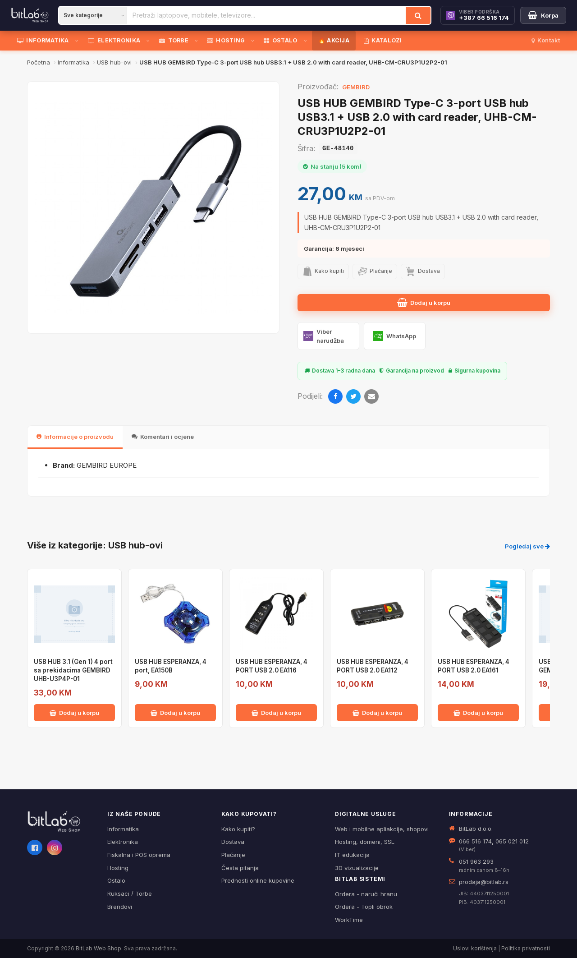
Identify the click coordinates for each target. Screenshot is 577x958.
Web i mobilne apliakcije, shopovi (382, 829)
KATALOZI (383, 40)
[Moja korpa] (543, 15)
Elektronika (122, 841)
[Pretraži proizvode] (266, 15)
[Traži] (418, 15)
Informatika (123, 829)
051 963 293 (476, 861)
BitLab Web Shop (98, 948)
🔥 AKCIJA (333, 40)
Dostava (232, 841)
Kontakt (545, 40)
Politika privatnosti (525, 948)
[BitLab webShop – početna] (61, 822)
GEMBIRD (356, 87)
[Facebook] (335, 396)
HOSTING (226, 40)
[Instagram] (54, 847)
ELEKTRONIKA (114, 40)
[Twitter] (353, 396)
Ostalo (116, 880)
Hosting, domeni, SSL (364, 841)
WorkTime (349, 919)
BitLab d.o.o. (476, 828)
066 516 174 (475, 841)
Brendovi (119, 906)
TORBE (173, 40)
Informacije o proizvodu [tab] (75, 436)
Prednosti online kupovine (257, 880)
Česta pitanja (240, 867)
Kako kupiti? (238, 829)
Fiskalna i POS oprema (138, 854)
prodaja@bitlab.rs (483, 881)
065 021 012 (512, 841)
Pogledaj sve (527, 546)
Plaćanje (233, 854)
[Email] (371, 396)
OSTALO (280, 40)
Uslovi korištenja (475, 948)
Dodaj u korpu (423, 302)
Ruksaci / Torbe (129, 893)
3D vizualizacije (357, 867)
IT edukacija (352, 854)
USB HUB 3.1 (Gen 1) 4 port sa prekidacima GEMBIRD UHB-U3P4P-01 (73, 670)
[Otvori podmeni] (78, 41)
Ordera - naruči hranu (366, 894)
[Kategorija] (93, 15)
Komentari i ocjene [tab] (163, 436)
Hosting (117, 867)
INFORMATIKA (43, 40)
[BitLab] (30, 15)
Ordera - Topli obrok (364, 906)
